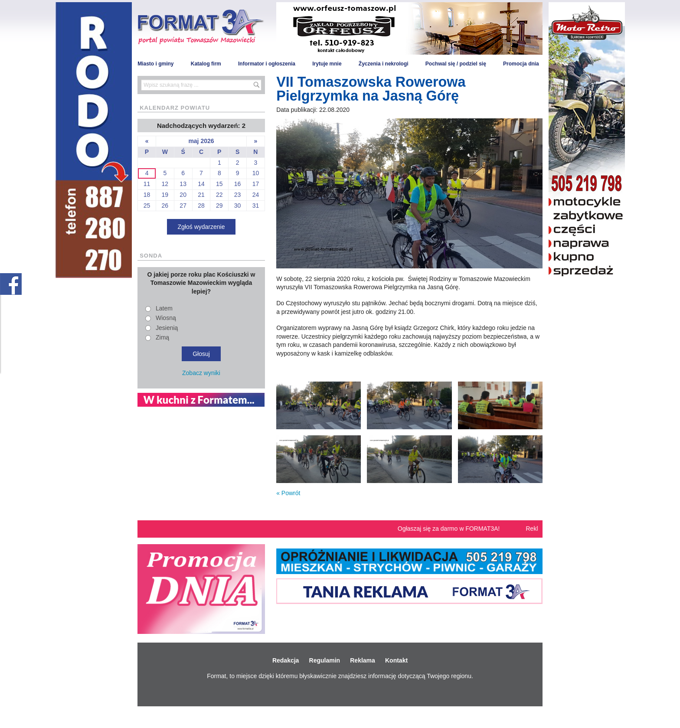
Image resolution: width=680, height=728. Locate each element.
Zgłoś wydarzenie (201, 226)
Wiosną (166, 317)
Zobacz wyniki (201, 372)
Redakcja (285, 660)
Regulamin (324, 660)
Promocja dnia (521, 64)
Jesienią (167, 327)
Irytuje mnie (326, 64)
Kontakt (396, 660)
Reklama (362, 660)
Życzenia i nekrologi (384, 64)
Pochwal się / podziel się (455, 64)
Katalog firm (206, 64)
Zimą (162, 337)
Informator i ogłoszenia (266, 64)
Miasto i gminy (155, 64)
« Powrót (288, 493)
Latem (164, 308)
